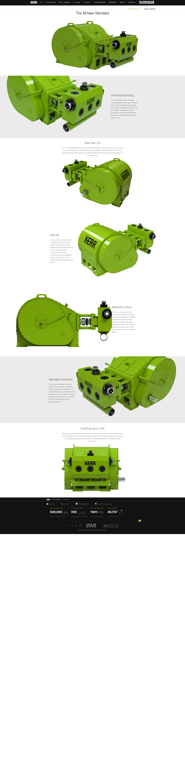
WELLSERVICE (57, 499)
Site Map (103, 530)
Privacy (98, 530)
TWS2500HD (66, 499)
